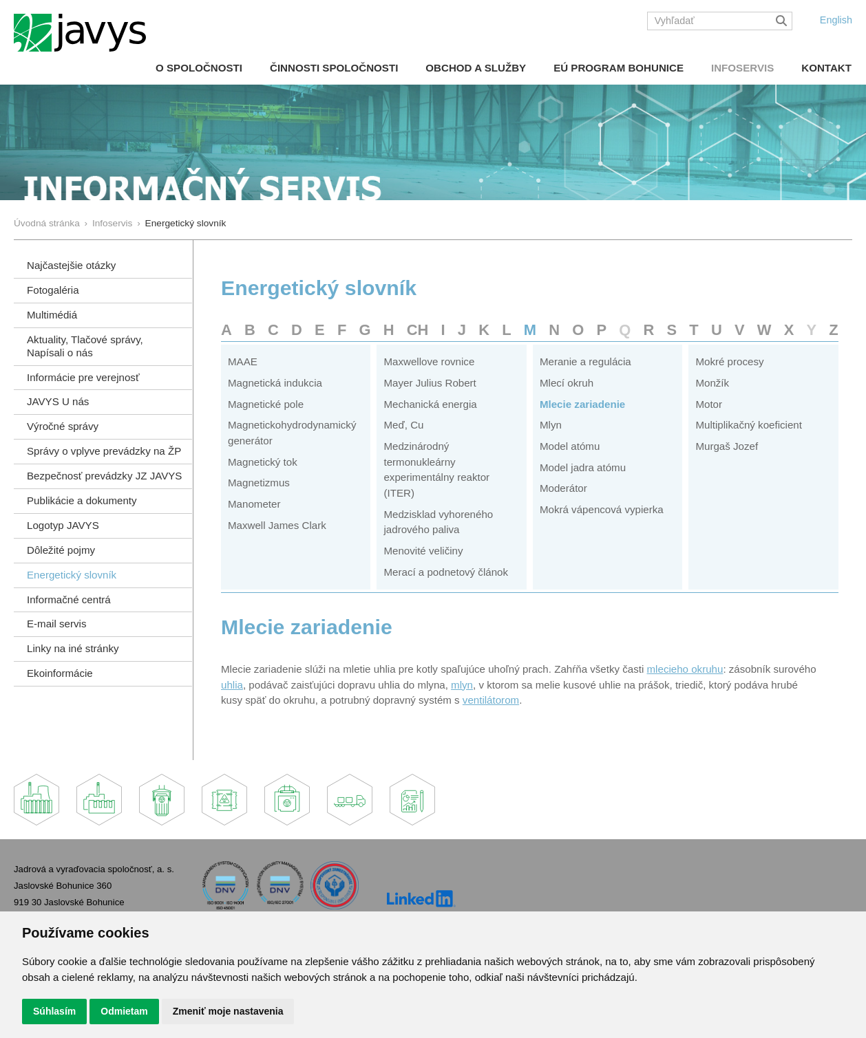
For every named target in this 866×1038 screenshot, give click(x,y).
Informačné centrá (69, 599)
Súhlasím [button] (54, 1011)
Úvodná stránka (47, 223)
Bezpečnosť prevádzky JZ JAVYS (104, 476)
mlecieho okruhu (685, 669)
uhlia (232, 685)
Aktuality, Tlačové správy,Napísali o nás (85, 346)
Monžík (712, 383)
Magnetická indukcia (275, 383)
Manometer (254, 504)
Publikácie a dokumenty (82, 500)
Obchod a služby (475, 68)
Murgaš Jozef (726, 446)
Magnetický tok (262, 462)
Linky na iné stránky (73, 648)
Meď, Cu (403, 425)
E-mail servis (56, 623)
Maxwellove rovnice (428, 361)
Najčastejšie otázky (71, 265)
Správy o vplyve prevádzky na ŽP (104, 451)
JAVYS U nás (58, 401)
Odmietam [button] (124, 1011)
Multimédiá (52, 315)
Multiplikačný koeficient (748, 425)
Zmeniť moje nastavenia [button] (228, 1011)
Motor (708, 404)
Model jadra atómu (583, 467)
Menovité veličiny (423, 550)
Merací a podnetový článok (445, 572)
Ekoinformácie (60, 673)
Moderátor (563, 488)
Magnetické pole (266, 404)
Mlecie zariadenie (582, 404)
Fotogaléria (53, 290)
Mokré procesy (729, 361)
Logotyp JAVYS (63, 525)
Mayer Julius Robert (429, 383)
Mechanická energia (429, 404)
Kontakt (826, 68)
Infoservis (742, 68)
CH (418, 329)
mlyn (462, 685)
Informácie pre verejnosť (83, 377)
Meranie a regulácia (585, 361)
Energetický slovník (71, 575)
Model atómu (570, 446)
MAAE (242, 361)
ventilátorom (491, 700)
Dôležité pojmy (61, 550)
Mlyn (551, 425)
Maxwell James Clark (277, 525)
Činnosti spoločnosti (334, 68)
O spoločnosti (199, 68)
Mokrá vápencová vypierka (602, 509)
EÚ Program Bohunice (618, 68)
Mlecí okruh (566, 383)
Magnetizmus (259, 482)
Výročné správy (62, 426)
